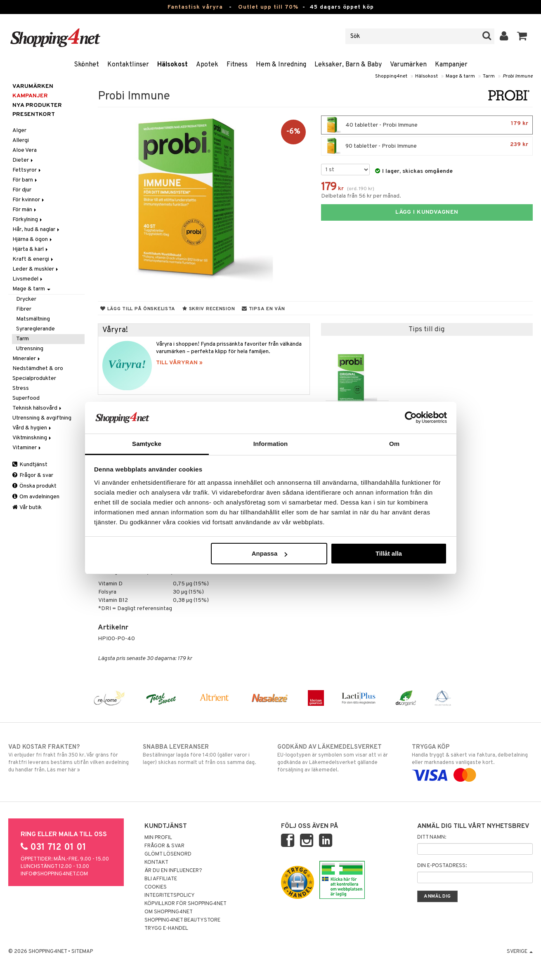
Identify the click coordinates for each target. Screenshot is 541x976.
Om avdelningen (35, 496)
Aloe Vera (24, 150)
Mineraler (26, 358)
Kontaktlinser (128, 65)
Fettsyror (27, 170)
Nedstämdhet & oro (37, 368)
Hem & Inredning (281, 65)
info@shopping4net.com (54, 874)
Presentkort (33, 114)
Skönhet (86, 65)
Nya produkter (37, 105)
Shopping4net (391, 76)
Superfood (26, 398)
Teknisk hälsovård (37, 408)
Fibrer (23, 309)
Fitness (237, 65)
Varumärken (408, 65)
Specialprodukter (34, 378)
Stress (20, 388)
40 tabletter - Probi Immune (427, 125)
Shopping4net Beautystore (182, 920)
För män (25, 209)
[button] (522, 36)
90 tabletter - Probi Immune (427, 146)
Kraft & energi (33, 259)
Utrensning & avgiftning (41, 418)
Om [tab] (394, 443)
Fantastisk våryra (195, 7)
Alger (19, 130)
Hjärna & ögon (32, 239)
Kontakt (156, 862)
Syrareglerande (35, 328)
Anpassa (270, 553)
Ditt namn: (431, 837)
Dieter (23, 160)
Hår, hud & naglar (36, 229)
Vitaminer (27, 447)
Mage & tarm (460, 76)
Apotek (207, 65)
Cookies (155, 887)
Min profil (158, 838)
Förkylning (27, 219)
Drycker (26, 299)
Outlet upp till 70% (268, 7)
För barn (25, 180)
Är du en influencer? (173, 871)
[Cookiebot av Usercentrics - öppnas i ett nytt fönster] (411, 417)
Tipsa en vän (263, 309)
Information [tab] (270, 443)
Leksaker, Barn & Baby (348, 65)
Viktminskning (32, 437)
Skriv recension (208, 309)
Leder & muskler (35, 269)
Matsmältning (33, 319)
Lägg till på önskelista (137, 309)
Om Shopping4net (168, 912)
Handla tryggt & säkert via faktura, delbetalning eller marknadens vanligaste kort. (472, 761)
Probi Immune (518, 76)
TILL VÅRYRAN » (179, 362)
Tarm (489, 76)
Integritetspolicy (169, 895)
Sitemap (82, 951)
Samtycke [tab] (146, 443)
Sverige (520, 951)
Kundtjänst (29, 464)
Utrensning (29, 348)
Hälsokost (172, 65)
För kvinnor (28, 199)
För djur (21, 189)
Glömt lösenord (167, 854)
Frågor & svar (32, 475)
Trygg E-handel (166, 928)
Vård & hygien (32, 427)
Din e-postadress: (442, 866)
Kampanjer (451, 65)
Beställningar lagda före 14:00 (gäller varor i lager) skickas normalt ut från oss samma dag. (203, 754)
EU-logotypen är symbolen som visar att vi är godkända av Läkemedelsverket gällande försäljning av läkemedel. (337, 758)
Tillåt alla (389, 553)
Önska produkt (34, 486)
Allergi (20, 140)
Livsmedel (28, 279)
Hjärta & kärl (30, 249)
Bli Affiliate (160, 879)
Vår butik (27, 507)
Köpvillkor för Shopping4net (185, 904)
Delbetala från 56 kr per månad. (361, 196)
